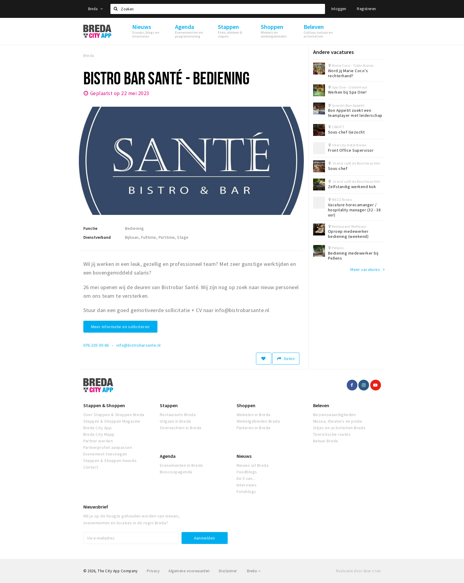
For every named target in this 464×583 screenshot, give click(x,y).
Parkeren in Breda (254, 427)
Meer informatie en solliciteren (120, 326)
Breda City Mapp (99, 434)
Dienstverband (97, 237)
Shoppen (246, 405)
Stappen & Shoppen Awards (110, 460)
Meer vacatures (365, 269)
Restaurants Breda (178, 414)
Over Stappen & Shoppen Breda (113, 414)
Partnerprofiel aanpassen (107, 447)
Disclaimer (228, 570)
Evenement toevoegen (105, 454)
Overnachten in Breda (180, 427)
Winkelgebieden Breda (258, 421)
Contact (90, 467)
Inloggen (338, 8)
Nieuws (244, 456)
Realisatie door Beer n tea (358, 570)
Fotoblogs (246, 491)
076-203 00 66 (96, 345)
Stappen (169, 405)
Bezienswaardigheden (334, 414)
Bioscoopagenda (176, 472)
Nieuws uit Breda (253, 465)
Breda (95, 8)
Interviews (247, 485)
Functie (90, 228)
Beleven (321, 405)
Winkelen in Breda (254, 414)
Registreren (366, 8)
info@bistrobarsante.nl (138, 345)
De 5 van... (246, 478)
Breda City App (97, 427)
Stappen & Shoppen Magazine (111, 421)
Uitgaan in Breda (175, 421)
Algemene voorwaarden (189, 570)
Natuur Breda (325, 441)
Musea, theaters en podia (337, 421)
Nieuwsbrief (95, 507)
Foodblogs (247, 472)
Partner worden (98, 441)
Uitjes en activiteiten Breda (339, 427)
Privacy (153, 570)
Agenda (168, 456)
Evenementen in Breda (181, 465)
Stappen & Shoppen (104, 405)
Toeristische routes (332, 434)
